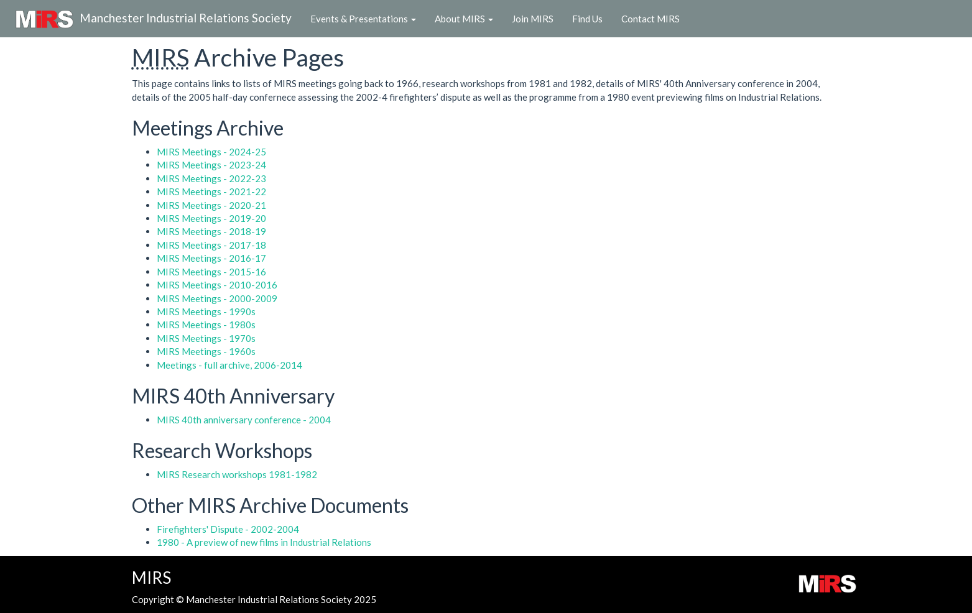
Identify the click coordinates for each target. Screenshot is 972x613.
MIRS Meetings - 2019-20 (211, 218)
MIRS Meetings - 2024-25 (211, 151)
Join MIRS (532, 18)
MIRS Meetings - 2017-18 (211, 245)
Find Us (587, 18)
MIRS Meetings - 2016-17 (211, 258)
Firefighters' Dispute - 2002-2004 (228, 529)
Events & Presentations (363, 18)
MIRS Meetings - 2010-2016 (217, 284)
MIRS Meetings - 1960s (206, 351)
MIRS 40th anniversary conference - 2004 (244, 419)
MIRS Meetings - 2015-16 (211, 271)
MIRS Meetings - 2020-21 (211, 205)
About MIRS (464, 18)
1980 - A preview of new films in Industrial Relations (264, 542)
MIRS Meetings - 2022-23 (211, 178)
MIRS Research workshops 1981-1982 (237, 474)
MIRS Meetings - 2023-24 (211, 164)
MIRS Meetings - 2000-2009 (217, 298)
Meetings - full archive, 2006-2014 (229, 365)
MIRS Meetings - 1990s (206, 311)
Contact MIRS (650, 18)
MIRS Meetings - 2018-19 (211, 231)
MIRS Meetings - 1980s (206, 324)
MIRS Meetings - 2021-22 (211, 191)
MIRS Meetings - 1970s (206, 338)
